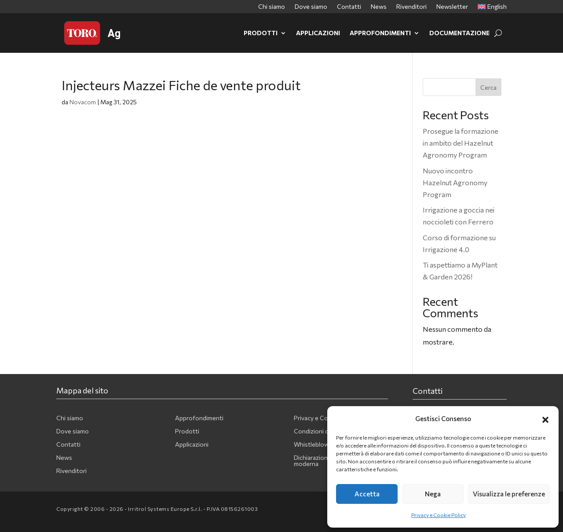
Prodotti (261, 33)
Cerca (488, 87)
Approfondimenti (380, 33)
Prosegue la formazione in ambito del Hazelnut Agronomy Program (460, 143)
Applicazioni (318, 33)
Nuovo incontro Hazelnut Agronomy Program (455, 182)
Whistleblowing (315, 444)
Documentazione (459, 33)
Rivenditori (411, 7)
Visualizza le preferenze (509, 494)
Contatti (349, 7)
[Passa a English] (492, 8)
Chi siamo (271, 7)
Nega (433, 494)
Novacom (82, 102)
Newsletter (452, 7)
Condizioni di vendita (323, 431)
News (379, 7)
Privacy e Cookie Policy (438, 515)
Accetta (367, 494)
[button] (545, 418)
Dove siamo (311, 7)
